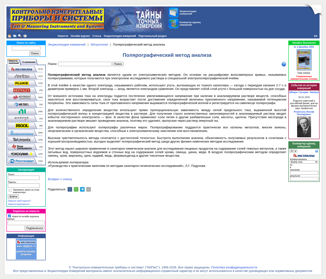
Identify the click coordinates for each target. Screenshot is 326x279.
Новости (63, 36)
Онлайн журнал (80, 36)
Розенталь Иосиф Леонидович (304, 112)
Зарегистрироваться (19, 204)
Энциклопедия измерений (120, 36)
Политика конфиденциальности (234, 267)
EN (315, 36)
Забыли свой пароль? (19, 201)
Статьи (97, 36)
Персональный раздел (152, 36)
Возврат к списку (60, 179)
